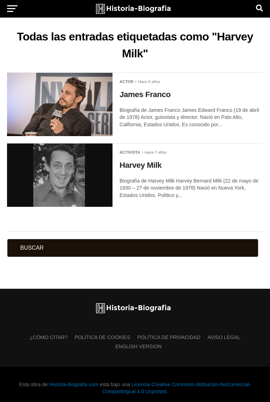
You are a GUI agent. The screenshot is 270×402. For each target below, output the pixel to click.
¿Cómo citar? (49, 337)
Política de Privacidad (169, 337)
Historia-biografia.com (73, 384)
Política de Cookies (102, 337)
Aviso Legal (223, 337)
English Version (138, 346)
